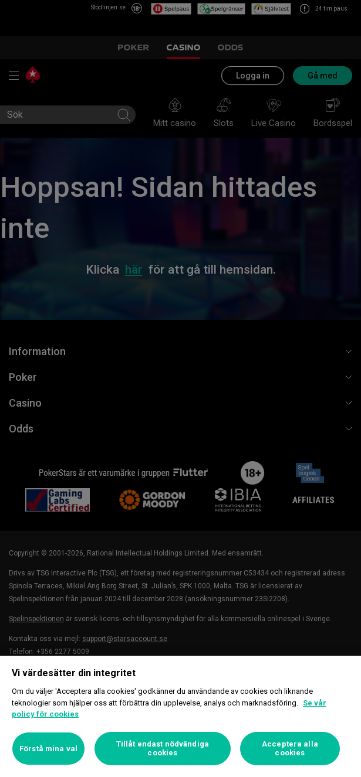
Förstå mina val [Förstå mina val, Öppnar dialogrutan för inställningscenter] (48, 748)
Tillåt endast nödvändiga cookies (162, 748)
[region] (180, 716)
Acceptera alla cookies (290, 748)
